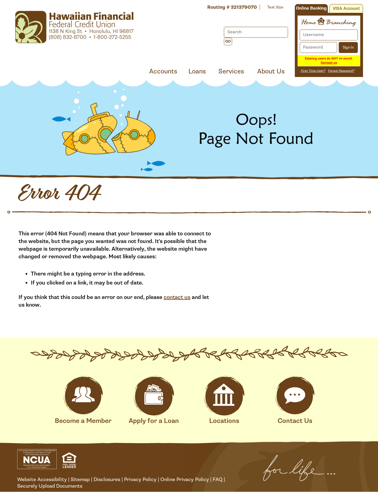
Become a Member (83, 400)
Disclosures (107, 479)
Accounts (163, 71)
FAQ (218, 479)
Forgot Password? (341, 71)
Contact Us (294, 400)
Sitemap (80, 479)
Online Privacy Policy (184, 479)
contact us (177, 297)
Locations (224, 400)
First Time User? (313, 71)
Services (231, 71)
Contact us (329, 63)
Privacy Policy (140, 479)
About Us (271, 71)
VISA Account (346, 8)
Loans (197, 71)
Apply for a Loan (154, 400)
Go (228, 41)
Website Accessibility (42, 479)
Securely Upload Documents (49, 486)
